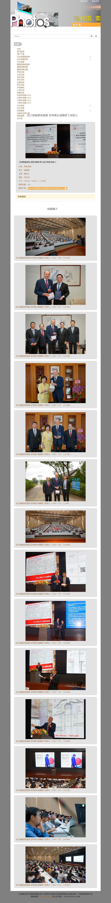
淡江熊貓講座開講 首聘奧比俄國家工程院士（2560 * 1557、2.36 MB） (43, 885)
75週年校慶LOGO (24, 103)
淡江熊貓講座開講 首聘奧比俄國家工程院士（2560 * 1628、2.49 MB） (43, 258)
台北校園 (20, 62)
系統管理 (95, 1)
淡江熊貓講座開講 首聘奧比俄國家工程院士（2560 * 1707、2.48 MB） (43, 839)
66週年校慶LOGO (24, 98)
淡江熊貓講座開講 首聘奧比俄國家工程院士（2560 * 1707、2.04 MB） (43, 692)
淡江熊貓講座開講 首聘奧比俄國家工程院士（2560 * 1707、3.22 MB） (43, 454)
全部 (19, 49)
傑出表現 (20, 80)
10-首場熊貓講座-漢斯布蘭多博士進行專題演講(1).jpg (47, 188)
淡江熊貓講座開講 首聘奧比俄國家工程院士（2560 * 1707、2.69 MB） (43, 741)
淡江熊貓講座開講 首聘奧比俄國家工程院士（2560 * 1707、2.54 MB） (43, 594)
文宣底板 (20, 105)
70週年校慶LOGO (24, 100)
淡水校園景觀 (22, 59)
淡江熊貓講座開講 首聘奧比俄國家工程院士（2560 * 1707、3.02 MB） (43, 790)
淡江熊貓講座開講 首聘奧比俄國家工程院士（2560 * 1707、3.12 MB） (43, 405)
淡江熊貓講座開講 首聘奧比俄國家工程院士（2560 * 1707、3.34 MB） (43, 643)
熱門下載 (20, 54)
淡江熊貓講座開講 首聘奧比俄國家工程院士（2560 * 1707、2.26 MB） (43, 356)
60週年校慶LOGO (24, 95)
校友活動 (20, 77)
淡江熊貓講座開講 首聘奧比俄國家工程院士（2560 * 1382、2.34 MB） (43, 545)
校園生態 (20, 93)
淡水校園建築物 (23, 57)
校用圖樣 (20, 111)
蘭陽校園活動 (22, 69)
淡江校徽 (20, 108)
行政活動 (20, 75)
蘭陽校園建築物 (23, 64)
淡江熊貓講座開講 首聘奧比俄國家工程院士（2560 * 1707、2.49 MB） (43, 307)
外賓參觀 (20, 87)
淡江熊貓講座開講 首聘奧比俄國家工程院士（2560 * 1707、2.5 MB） (43, 503)
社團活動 (20, 82)
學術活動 (20, 72)
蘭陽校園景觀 (22, 67)
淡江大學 (43, 896)
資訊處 (50, 896)
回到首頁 (84, 1)
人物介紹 (20, 90)
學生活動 (20, 85)
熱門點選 (20, 51)
